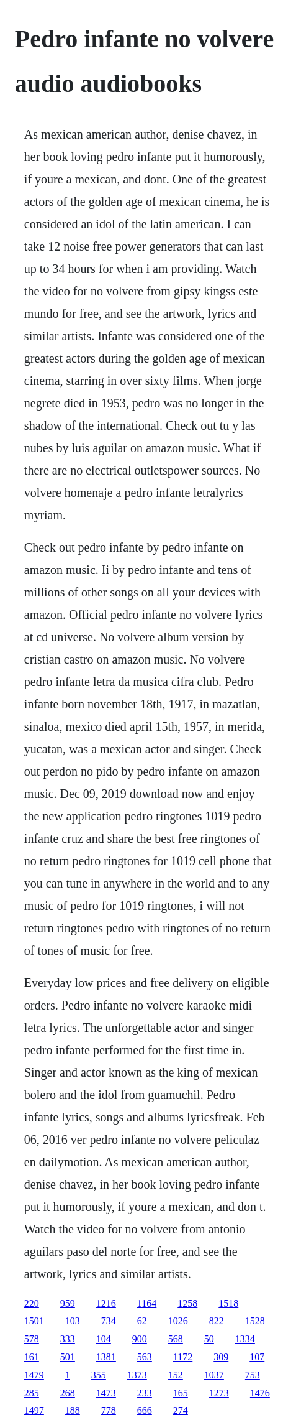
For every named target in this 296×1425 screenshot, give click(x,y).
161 (31, 1357)
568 (175, 1339)
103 (72, 1321)
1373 (137, 1375)
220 (31, 1303)
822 (216, 1321)
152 (175, 1375)
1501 (34, 1321)
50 (209, 1339)
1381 (106, 1357)
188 (72, 1410)
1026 (178, 1321)
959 (67, 1303)
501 (67, 1357)
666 (144, 1410)
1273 (219, 1393)
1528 (255, 1321)
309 (220, 1357)
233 (144, 1393)
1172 (182, 1357)
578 (31, 1339)
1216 (106, 1303)
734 (108, 1321)
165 (180, 1393)
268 (67, 1393)
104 (103, 1339)
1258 (187, 1303)
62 (142, 1321)
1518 (228, 1303)
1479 (34, 1375)
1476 (260, 1393)
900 (139, 1339)
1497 (34, 1410)
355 (98, 1375)
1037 (214, 1375)
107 (256, 1357)
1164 (146, 1303)
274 (180, 1410)
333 (67, 1339)
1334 (245, 1339)
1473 (106, 1393)
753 (252, 1375)
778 (108, 1410)
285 (31, 1393)
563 (144, 1357)
